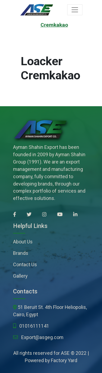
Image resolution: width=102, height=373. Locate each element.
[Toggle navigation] (74, 9)
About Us (23, 242)
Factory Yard (64, 360)
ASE (65, 353)
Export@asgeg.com (42, 337)
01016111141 (34, 326)
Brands (20, 253)
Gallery (20, 276)
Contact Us (25, 264)
